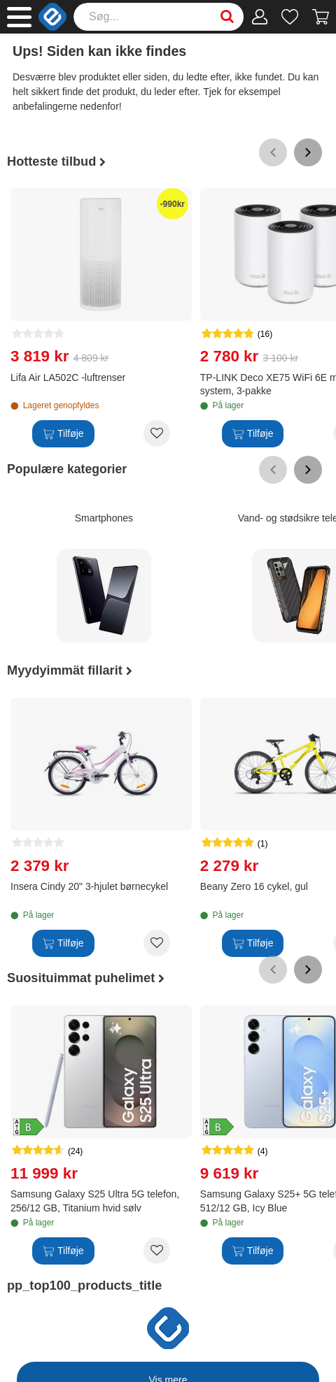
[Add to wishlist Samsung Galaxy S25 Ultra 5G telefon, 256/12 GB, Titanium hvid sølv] (157, 1250)
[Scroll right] (308, 152)
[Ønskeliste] (290, 16)
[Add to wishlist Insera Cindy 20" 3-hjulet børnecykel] (157, 943)
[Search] (159, 17)
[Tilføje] (63, 433)
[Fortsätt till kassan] (321, 16)
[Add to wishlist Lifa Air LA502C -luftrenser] (157, 433)
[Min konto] (260, 16)
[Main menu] (19, 17)
